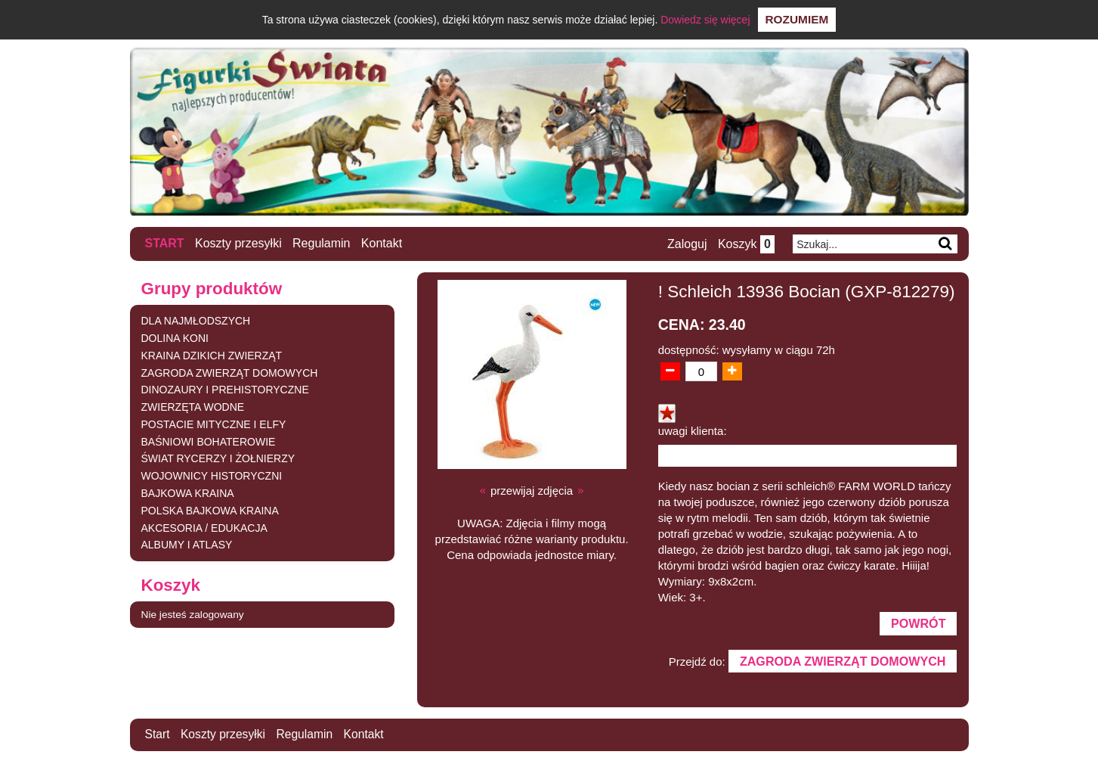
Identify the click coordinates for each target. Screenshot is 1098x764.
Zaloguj (686, 244)
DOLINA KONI (175, 337)
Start (164, 243)
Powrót (917, 624)
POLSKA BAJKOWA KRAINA (210, 510)
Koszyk (745, 244)
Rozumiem (797, 19)
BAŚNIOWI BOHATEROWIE (208, 441)
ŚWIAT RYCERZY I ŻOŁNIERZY (218, 458)
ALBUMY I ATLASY (187, 545)
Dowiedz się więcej (705, 20)
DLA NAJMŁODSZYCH (196, 321)
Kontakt (381, 243)
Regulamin (321, 243)
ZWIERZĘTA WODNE (193, 407)
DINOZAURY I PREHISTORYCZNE (225, 390)
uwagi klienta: (692, 430)
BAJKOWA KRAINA (187, 493)
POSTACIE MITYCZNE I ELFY (213, 424)
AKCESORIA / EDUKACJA (204, 527)
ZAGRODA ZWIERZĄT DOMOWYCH (229, 372)
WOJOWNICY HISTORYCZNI (212, 476)
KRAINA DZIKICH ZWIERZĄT (212, 355)
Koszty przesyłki (238, 243)
